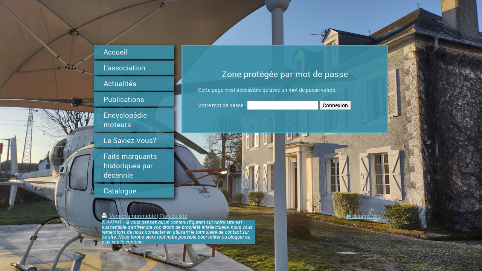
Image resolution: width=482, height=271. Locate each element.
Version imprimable (129, 215)
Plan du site (173, 215)
